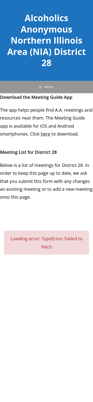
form (48, 181)
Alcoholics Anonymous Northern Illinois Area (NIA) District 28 (46, 40)
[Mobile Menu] (46, 87)
